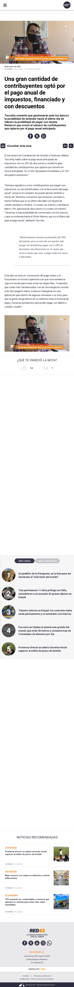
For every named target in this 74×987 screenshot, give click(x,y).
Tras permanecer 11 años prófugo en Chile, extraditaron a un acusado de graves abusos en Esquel (45, 593)
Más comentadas (47, 561)
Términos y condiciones (42, 976)
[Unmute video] (37, 333)
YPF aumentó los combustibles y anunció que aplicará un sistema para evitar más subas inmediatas (27, 902)
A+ (65, 145)
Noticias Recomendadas (37, 837)
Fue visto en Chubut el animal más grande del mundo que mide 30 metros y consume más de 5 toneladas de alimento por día (44, 630)
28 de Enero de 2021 (13, 67)
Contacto (26, 976)
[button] (30, 136)
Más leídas (24, 561)
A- (71, 145)
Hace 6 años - (19, 69)
